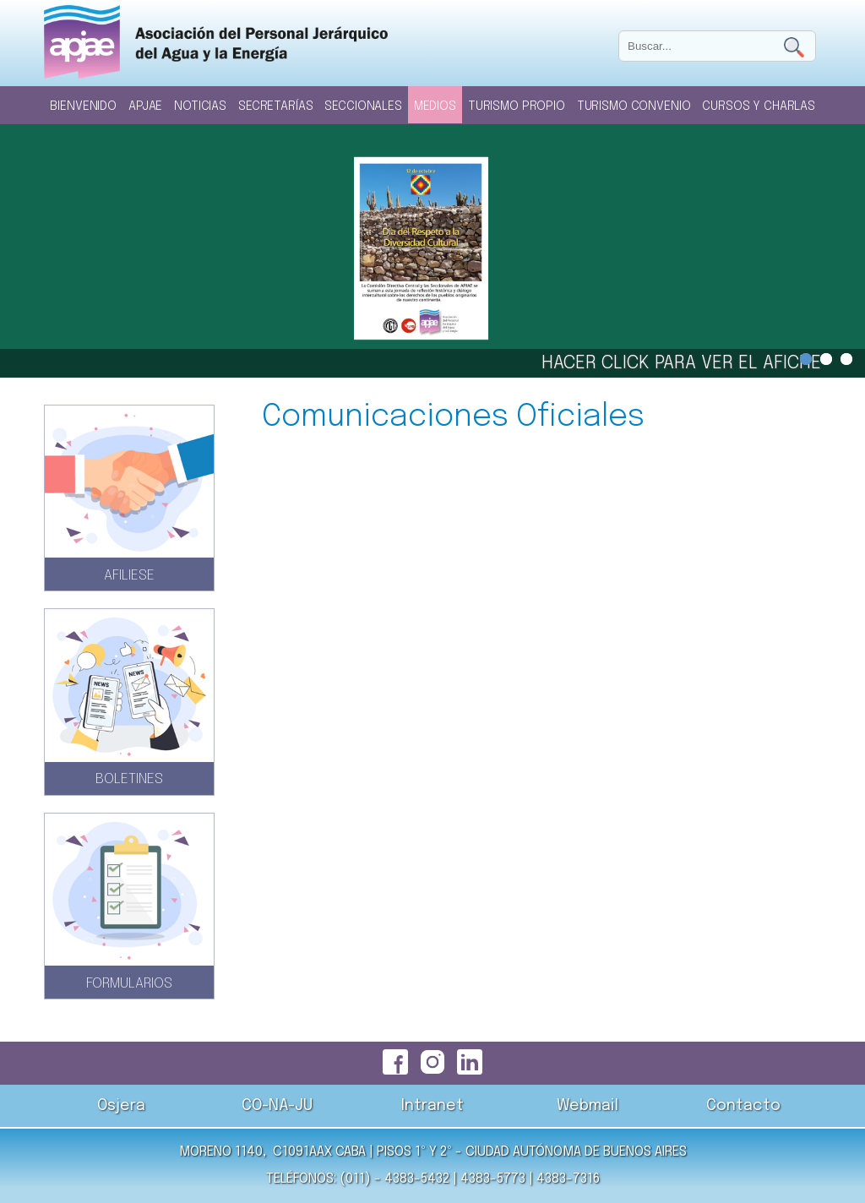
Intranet (432, 1105)
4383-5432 (416, 1179)
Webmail (587, 1105)
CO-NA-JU (277, 1105)
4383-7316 (568, 1179)
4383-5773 (492, 1179)
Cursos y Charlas (758, 106)
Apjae (145, 106)
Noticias (200, 106)
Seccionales (362, 106)
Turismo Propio (516, 106)
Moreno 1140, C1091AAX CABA (272, 1152)
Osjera (121, 1105)
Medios (435, 106)
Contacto (743, 1105)
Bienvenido (83, 106)
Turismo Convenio (634, 106)
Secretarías (275, 106)
